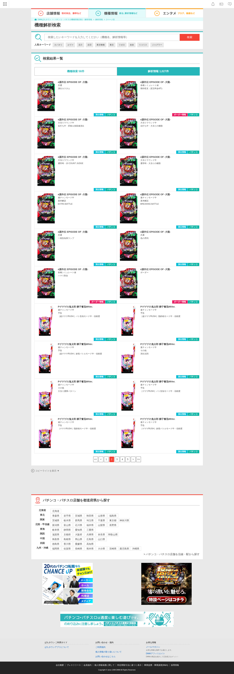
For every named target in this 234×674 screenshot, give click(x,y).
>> (138, 459)
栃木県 (67, 520)
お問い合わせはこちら (105, 656)
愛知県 (78, 529)
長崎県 (78, 548)
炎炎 (132, 45)
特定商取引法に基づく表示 (129, 665)
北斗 (80, 45)
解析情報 (99, 19)
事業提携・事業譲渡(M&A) (156, 665)
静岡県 (67, 529)
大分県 (101, 548)
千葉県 (101, 520)
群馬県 (78, 520)
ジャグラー (157, 45)
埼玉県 (90, 520)
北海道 (55, 511)
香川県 (67, 544)
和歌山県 (113, 534)
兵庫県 (90, 534)
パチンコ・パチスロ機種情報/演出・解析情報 (73, 19)
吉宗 (90, 45)
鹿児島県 (124, 548)
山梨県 (101, 525)
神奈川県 (124, 520)
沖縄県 (135, 548)
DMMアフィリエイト (155, 653)
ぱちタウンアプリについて (57, 647)
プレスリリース (74, 665)
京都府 (67, 534)
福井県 (90, 525)
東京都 (112, 520)
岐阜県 (55, 529)
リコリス (143, 45)
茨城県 (55, 520)
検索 (189, 37)
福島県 (112, 515)
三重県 (90, 529)
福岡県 (55, 548)
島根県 (67, 539)
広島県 (90, 539)
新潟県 (55, 525)
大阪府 (78, 534)
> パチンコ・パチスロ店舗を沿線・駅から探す (172, 554)
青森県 (55, 515)
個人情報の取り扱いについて (108, 652)
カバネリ (58, 45)
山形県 (101, 515)
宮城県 (78, 515)
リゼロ (122, 45)
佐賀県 (67, 548)
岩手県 (67, 515)
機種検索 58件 (75, 71)
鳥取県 (55, 539)
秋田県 (90, 515)
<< (95, 459)
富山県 (67, 525)
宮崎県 (112, 548)
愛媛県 (78, 544)
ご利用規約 (100, 647)
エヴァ (70, 45)
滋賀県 (55, 534)
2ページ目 (110, 19)
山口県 (101, 539)
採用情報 (175, 665)
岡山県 (78, 539)
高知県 (90, 544)
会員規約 (87, 665)
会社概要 (60, 665)
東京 (112, 45)
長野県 (112, 525)
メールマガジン (153, 647)
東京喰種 (101, 45)
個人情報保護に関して (104, 665)
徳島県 (55, 544)
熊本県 (90, 548)
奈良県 (101, 534)
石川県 (78, 525)
